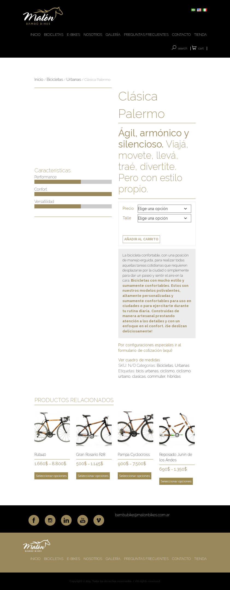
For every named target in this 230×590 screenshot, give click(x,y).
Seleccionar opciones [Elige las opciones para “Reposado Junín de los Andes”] (176, 481)
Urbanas (73, 79)
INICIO (35, 35)
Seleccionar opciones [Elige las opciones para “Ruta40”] (51, 476)
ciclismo (167, 371)
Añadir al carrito (141, 239)
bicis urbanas (147, 371)
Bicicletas (55, 79)
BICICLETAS (53, 35)
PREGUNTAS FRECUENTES (146, 35)
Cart (201, 48)
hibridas (174, 376)
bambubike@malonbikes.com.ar (142, 515)
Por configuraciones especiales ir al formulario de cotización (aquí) (149, 348)
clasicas (139, 376)
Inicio (38, 79)
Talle (127, 218)
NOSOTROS (93, 35)
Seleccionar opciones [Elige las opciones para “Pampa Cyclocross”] (134, 476)
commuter (156, 376)
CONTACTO (181, 35)
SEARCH (182, 48)
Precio (128, 208)
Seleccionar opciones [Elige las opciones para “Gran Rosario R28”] (93, 476)
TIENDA (200, 35)
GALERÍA (113, 35)
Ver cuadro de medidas (139, 360)
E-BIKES (73, 35)
